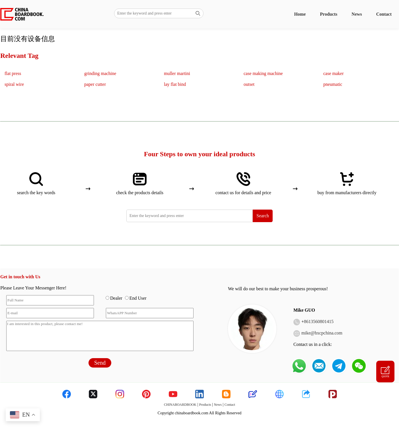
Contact (384, 14)
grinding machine (100, 73)
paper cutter (95, 84)
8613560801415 (319, 321)
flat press (13, 73)
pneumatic (332, 84)
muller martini (177, 73)
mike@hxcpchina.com (321, 332)
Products (328, 14)
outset (249, 84)
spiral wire (14, 84)
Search (262, 215)
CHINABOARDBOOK (180, 405)
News (356, 14)
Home (300, 14)
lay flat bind (175, 84)
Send (100, 363)
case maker (333, 73)
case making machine (263, 73)
